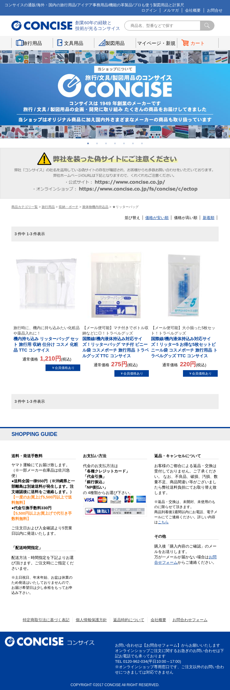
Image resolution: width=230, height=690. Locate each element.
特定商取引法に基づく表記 (46, 620)
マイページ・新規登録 (156, 44)
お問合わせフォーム (190, 620)
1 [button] (88, 143)
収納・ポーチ (68, 207)
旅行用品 (32, 43)
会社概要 (193, 10)
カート (197, 43)
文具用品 (73, 43)
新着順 (208, 217)
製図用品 (115, 43)
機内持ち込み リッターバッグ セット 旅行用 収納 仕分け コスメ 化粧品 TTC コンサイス (46, 338)
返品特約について (128, 620)
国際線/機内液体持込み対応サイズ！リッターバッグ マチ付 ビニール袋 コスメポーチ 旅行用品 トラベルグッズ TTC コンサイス (115, 341)
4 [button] (115, 143)
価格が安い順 (157, 217)
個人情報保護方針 (91, 620)
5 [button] (124, 143)
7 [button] (142, 143)
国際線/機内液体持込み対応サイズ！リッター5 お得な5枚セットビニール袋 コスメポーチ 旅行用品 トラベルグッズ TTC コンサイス (184, 341)
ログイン (149, 10)
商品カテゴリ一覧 (24, 207)
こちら (163, 522)
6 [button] (133, 143)
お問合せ (215, 10)
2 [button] (97, 143)
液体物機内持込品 (95, 207)
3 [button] (106, 143)
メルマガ (171, 10)
